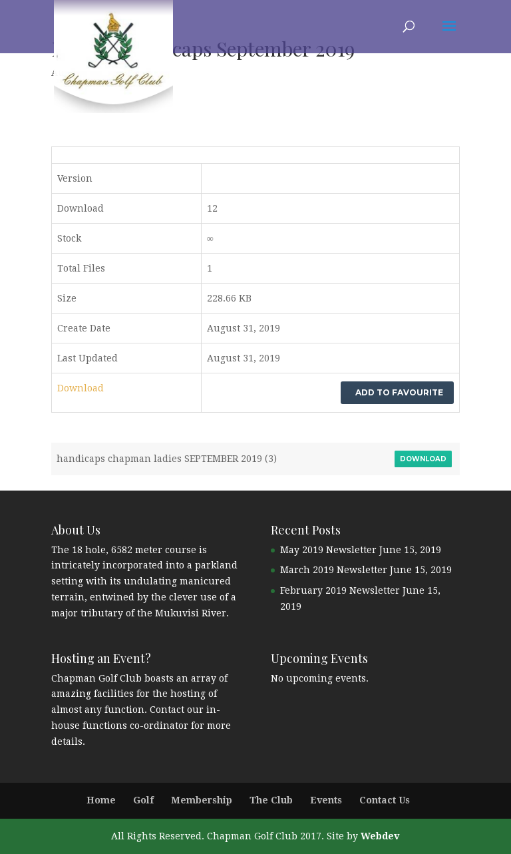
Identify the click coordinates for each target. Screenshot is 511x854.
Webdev (380, 836)
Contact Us (384, 800)
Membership (201, 800)
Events (326, 800)
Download (80, 388)
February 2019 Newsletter (340, 590)
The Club (271, 800)
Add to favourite (397, 392)
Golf (143, 800)
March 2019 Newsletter (333, 569)
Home (101, 800)
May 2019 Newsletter (328, 549)
